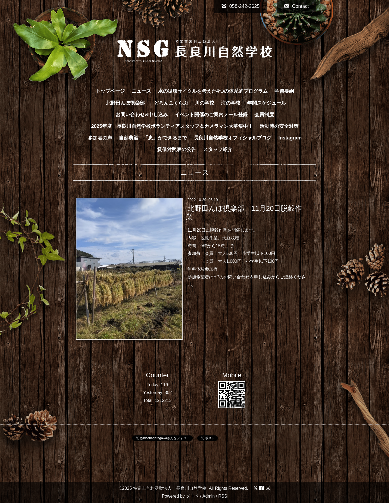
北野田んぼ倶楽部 (128, 103)
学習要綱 (284, 91)
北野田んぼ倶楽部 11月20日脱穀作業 (244, 212)
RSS (222, 496)
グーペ (192, 496)
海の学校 (230, 103)
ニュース (141, 91)
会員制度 (264, 114)
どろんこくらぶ (171, 103)
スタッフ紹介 (217, 149)
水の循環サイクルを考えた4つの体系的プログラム (213, 91)
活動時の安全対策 (279, 126)
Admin (208, 496)
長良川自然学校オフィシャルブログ (232, 138)
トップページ (110, 91)
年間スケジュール (266, 103)
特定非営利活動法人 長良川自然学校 (169, 488)
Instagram (290, 138)
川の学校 (204, 103)
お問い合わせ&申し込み (142, 114)
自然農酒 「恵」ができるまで (153, 138)
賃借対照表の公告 (176, 149)
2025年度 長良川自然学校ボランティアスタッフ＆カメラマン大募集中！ (172, 126)
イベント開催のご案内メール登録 (211, 114)
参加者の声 (100, 138)
